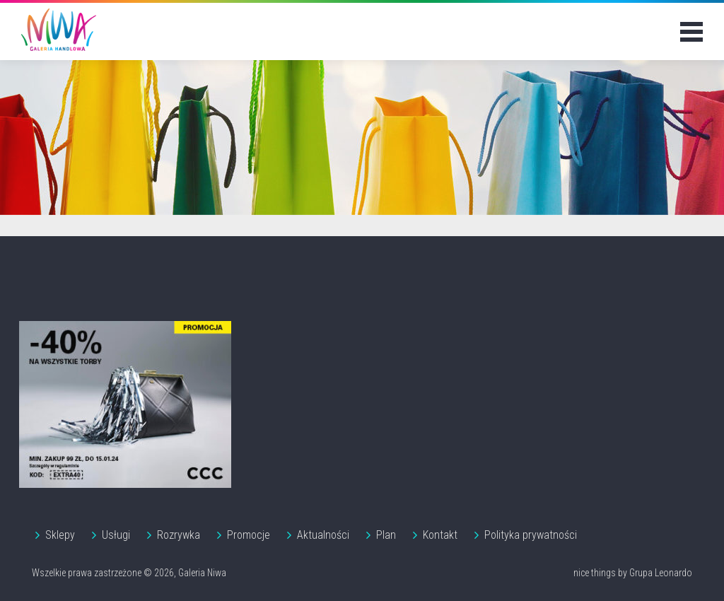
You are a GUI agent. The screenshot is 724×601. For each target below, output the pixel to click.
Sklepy (60, 535)
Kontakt (440, 535)
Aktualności (323, 535)
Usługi (116, 535)
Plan (386, 535)
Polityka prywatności (530, 535)
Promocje (248, 535)
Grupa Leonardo (660, 572)
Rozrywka (178, 535)
